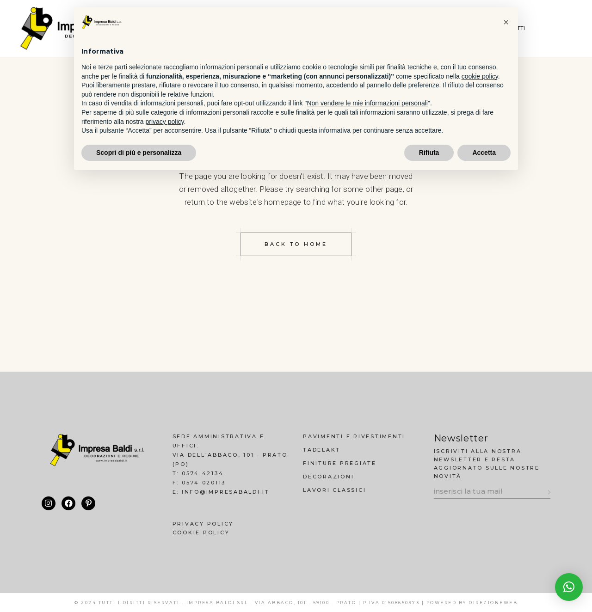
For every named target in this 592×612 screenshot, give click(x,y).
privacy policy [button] (165, 121)
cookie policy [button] (480, 76)
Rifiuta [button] (429, 152)
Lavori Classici (334, 490)
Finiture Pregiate (339, 463)
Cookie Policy (201, 532)
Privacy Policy (203, 523)
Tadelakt (321, 450)
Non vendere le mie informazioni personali (367, 103)
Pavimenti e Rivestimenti (354, 436)
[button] (569, 587)
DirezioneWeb (493, 602)
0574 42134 (203, 473)
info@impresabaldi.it (226, 492)
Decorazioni (328, 476)
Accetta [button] (484, 152)
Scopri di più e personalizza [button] (138, 152)
